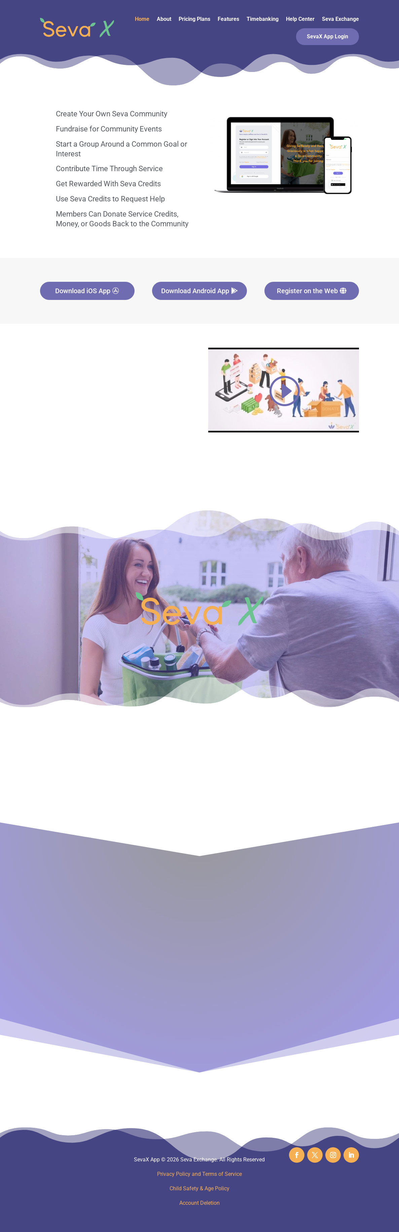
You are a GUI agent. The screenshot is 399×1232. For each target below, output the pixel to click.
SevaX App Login (327, 36)
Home (142, 19)
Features (228, 19)
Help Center (300, 19)
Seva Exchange (340, 19)
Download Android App (195, 291)
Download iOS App (82, 291)
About (164, 19)
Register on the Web (307, 291)
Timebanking (263, 19)
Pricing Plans (194, 19)
